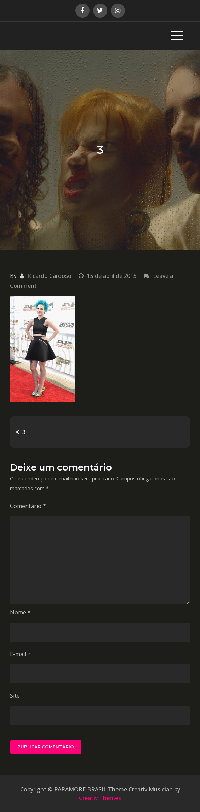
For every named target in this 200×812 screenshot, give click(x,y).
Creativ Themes (100, 798)
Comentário (28, 506)
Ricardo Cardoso (49, 276)
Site (15, 696)
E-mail (20, 654)
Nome (20, 612)
